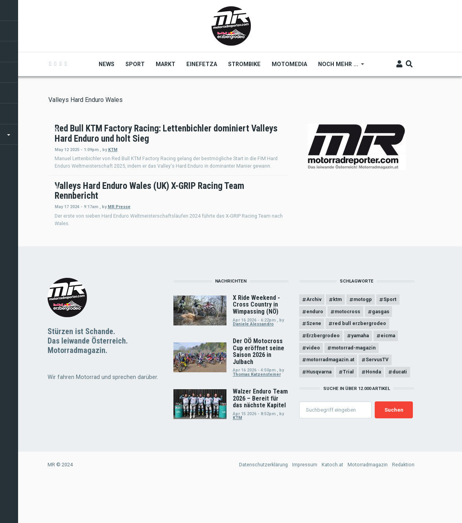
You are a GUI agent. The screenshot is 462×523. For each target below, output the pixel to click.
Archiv (314, 337)
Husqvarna (318, 410)
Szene (313, 362)
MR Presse (225, 231)
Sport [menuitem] (135, 64)
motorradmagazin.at (330, 398)
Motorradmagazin (368, 503)
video (313, 386)
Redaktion (403, 503)
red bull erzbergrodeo (360, 362)
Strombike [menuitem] (244, 64)
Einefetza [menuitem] (202, 64)
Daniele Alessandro (253, 362)
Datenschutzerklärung (263, 503)
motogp (363, 337)
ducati (400, 410)
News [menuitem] (107, 64)
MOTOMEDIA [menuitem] (289, 64)
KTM (219, 159)
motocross (348, 350)
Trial (348, 410)
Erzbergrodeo (323, 374)
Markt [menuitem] (166, 64)
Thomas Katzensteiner (257, 412)
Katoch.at (332, 503)
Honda (373, 410)
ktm (337, 337)
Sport (390, 337)
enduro (314, 350)
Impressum (304, 503)
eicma (388, 374)
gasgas (381, 350)
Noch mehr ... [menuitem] (338, 67)
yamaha (360, 374)
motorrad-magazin (354, 386)
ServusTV (377, 398)
